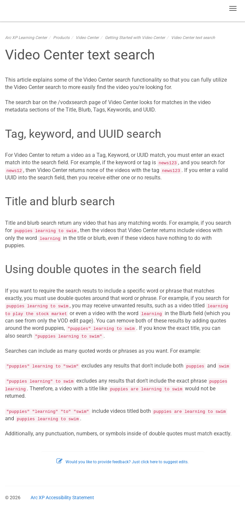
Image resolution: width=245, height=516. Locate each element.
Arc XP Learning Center (26, 37)
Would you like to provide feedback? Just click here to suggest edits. (122, 462)
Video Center (87, 37)
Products (61, 37)
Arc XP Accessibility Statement (62, 497)
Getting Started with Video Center (135, 37)
